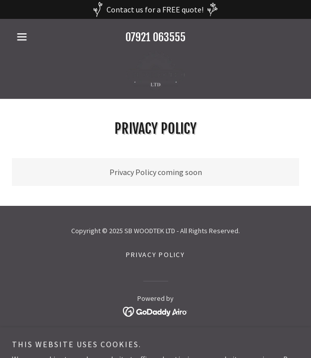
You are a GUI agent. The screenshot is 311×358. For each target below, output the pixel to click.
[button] (33, 37)
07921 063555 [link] (155, 37)
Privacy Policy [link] (155, 254)
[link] (155, 70)
